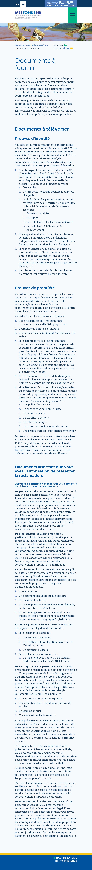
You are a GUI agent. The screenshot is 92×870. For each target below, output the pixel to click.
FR (23, 4)
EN (17, 4)
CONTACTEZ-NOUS (66, 861)
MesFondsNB (22, 45)
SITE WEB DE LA (61, 3)
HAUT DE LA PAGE (66, 858)
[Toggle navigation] (72, 15)
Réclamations (40, 45)
